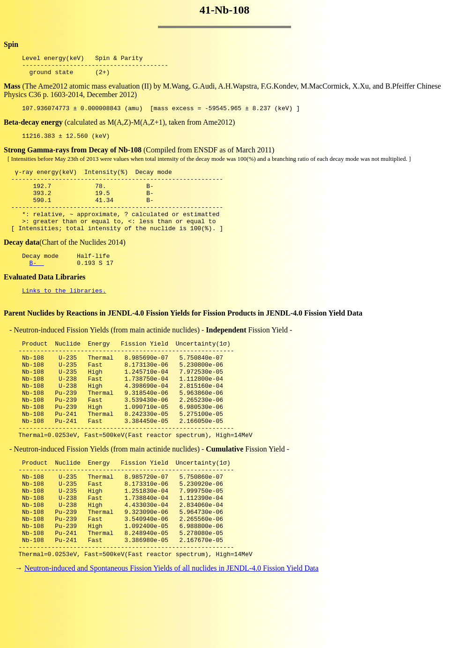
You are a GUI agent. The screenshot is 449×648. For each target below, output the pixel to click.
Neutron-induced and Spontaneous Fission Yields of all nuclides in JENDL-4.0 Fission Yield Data (171, 631)
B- (37, 285)
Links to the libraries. (64, 314)
